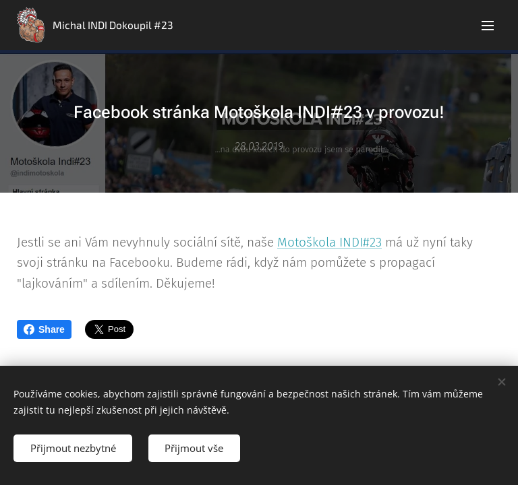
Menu (488, 25)
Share (44, 329)
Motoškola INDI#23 (329, 242)
